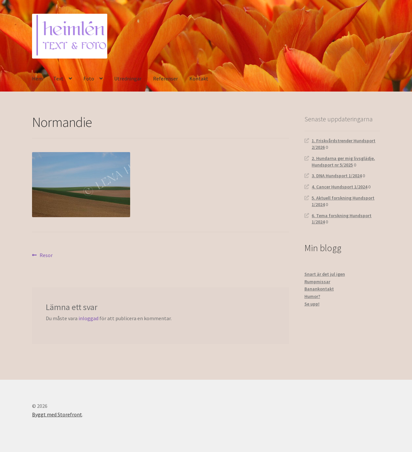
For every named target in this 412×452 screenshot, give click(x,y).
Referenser (165, 78)
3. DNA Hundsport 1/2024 (337, 176)
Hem (37, 78)
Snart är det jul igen (324, 274)
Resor (46, 255)
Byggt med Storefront (57, 414)
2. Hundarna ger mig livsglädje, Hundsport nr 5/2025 (343, 161)
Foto (88, 78)
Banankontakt (319, 289)
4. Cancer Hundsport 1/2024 (339, 187)
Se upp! (311, 304)
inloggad (88, 318)
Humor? (312, 296)
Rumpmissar (317, 282)
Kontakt (198, 78)
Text (58, 78)
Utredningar (128, 78)
